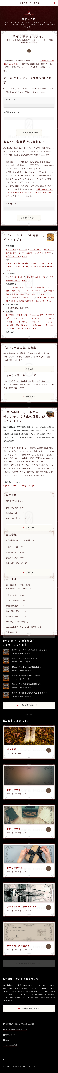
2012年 (9, 263)
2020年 (25, 267)
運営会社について (11, 1035)
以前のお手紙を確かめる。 (30, 705)
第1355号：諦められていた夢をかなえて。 (31, 693)
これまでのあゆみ (13, 287)
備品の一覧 (40, 301)
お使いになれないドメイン (35, 277)
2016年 (41, 263)
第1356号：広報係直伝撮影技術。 (27, 684)
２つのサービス (35, 249)
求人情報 (11, 749)
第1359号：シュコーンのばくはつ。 (28, 658)
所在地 (38, 298)
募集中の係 (10, 315)
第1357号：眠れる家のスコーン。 (27, 676)
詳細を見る (30, 369)
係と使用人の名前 (25, 253)
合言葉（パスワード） (12, 112)
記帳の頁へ (30, 528)
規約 (6, 1040)
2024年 (9, 270)
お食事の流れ (40, 287)
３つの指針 (23, 249)
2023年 (49, 267)
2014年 (25, 263)
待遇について (22, 315)
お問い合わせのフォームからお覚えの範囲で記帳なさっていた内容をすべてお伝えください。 (29, 192)
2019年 (17, 267)
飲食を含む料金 (18, 294)
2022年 (41, 267)
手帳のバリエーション (14, 277)
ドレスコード (46, 294)
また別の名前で (37, 325)
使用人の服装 (11, 298)
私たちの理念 (11, 249)
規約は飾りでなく (22, 325)
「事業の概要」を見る (30, 1009)
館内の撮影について (26, 298)
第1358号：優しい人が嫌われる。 (27, 667)
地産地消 (29, 301)
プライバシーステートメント (22, 907)
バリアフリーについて (33, 291)
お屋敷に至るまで (13, 256)
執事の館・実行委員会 (30, 3)
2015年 (33, 263)
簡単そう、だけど (20, 318)
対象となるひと (32, 294)
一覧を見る (30, 396)
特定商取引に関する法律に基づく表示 (18, 1024)
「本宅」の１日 (35, 322)
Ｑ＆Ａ (24, 256)
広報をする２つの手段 (43, 253)
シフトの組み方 (21, 322)
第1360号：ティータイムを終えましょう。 (31, 650)
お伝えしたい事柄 (36, 315)
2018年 (9, 267)
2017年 (49, 263)
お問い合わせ (14, 790)
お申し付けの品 (15, 868)
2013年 (17, 263)
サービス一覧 (27, 287)
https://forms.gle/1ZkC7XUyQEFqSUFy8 (18, 486)
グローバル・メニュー (3, 3)
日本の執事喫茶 (10, 1045)
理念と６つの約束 (23, 329)
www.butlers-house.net (25, 1066)
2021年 (33, 267)
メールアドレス (9, 100)
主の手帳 (54, 3)
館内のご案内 (17, 291)
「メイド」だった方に (38, 318)
